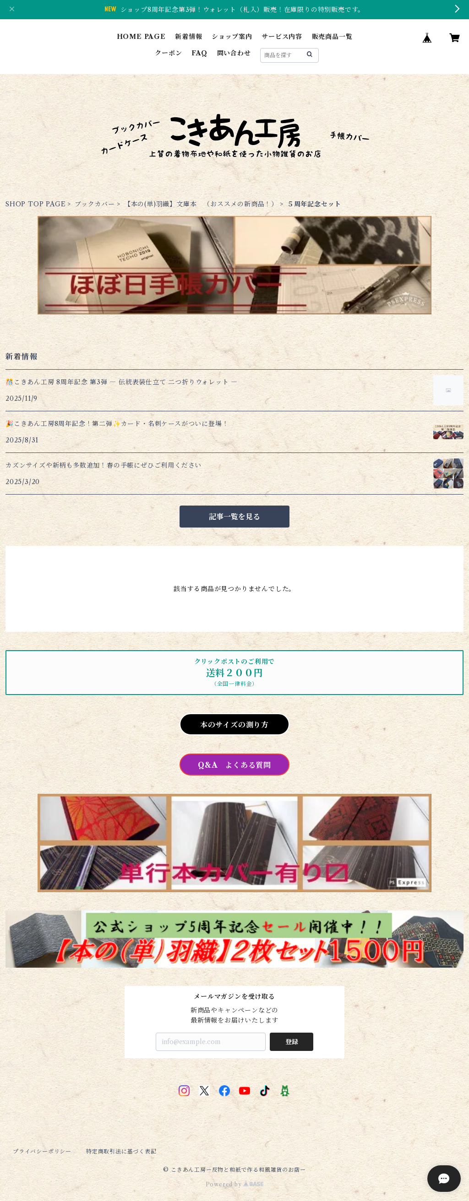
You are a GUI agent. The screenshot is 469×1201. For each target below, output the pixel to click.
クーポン (168, 53)
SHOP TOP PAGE (35, 204)
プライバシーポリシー (42, 1151)
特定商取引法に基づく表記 (121, 1151)
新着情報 (188, 36)
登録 (291, 1042)
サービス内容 (282, 36)
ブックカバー (95, 204)
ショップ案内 (232, 36)
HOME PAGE (141, 36)
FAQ (199, 53)
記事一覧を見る (234, 516)
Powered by (235, 1184)
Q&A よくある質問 (234, 765)
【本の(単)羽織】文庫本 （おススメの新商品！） (201, 204)
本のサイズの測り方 (234, 724)
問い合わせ (234, 53)
